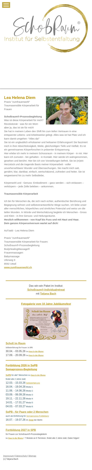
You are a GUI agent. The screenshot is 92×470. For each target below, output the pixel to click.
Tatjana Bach (48, 293)
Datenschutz (21, 456)
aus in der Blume (36, 351)
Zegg (31, 420)
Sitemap (32, 456)
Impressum (8, 456)
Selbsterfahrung (33, 383)
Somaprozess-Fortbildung (37, 416)
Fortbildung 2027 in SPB (21, 430)
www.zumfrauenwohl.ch (18, 267)
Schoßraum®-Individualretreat (46, 289)
